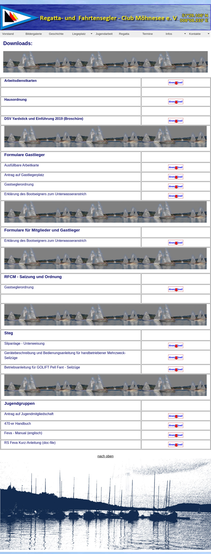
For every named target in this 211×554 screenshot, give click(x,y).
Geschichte (56, 33)
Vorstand (8, 33)
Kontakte (195, 33)
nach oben (105, 456)
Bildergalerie (34, 33)
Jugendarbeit (104, 33)
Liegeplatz (79, 33)
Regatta (124, 33)
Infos (169, 33)
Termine (147, 33)
